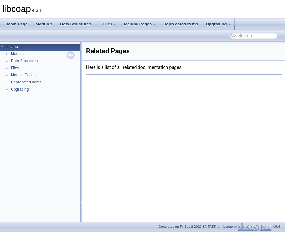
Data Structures (77, 24)
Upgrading (218, 24)
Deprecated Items (180, 24)
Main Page (17, 24)
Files (109, 24)
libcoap (12, 46)
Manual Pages (140, 24)
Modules (43, 24)
